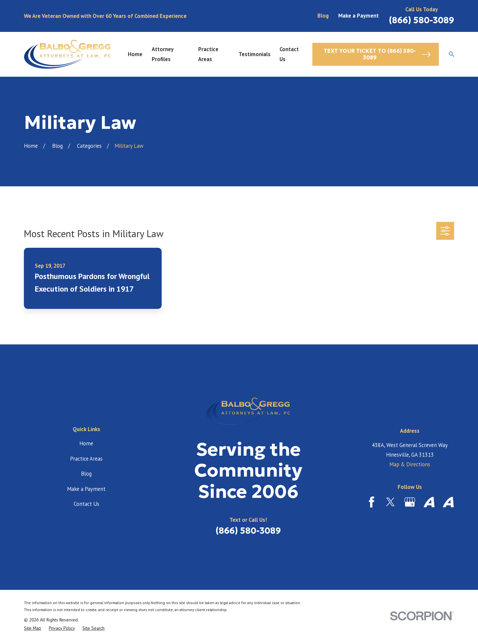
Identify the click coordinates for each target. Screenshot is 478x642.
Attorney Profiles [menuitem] (162, 54)
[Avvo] (429, 502)
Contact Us (86, 503)
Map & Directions (409, 464)
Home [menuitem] (135, 54)
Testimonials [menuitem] (255, 54)
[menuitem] (32, 628)
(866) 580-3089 (421, 20)
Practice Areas (86, 458)
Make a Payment (358, 15)
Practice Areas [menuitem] (208, 54)
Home (86, 443)
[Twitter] (390, 502)
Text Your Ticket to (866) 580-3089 (377, 54)
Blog (323, 15)
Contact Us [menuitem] (289, 54)
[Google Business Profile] (409, 502)
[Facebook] (371, 502)
